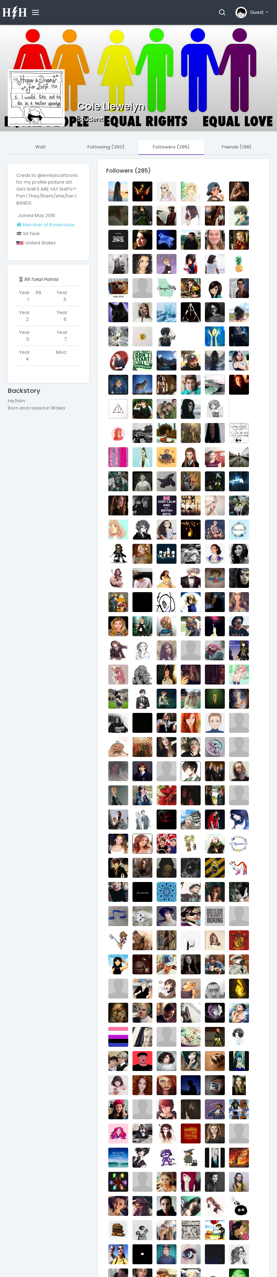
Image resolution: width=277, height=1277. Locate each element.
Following (106, 147)
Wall (40, 147)
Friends (236, 147)
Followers (171, 147)
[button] (222, 12)
